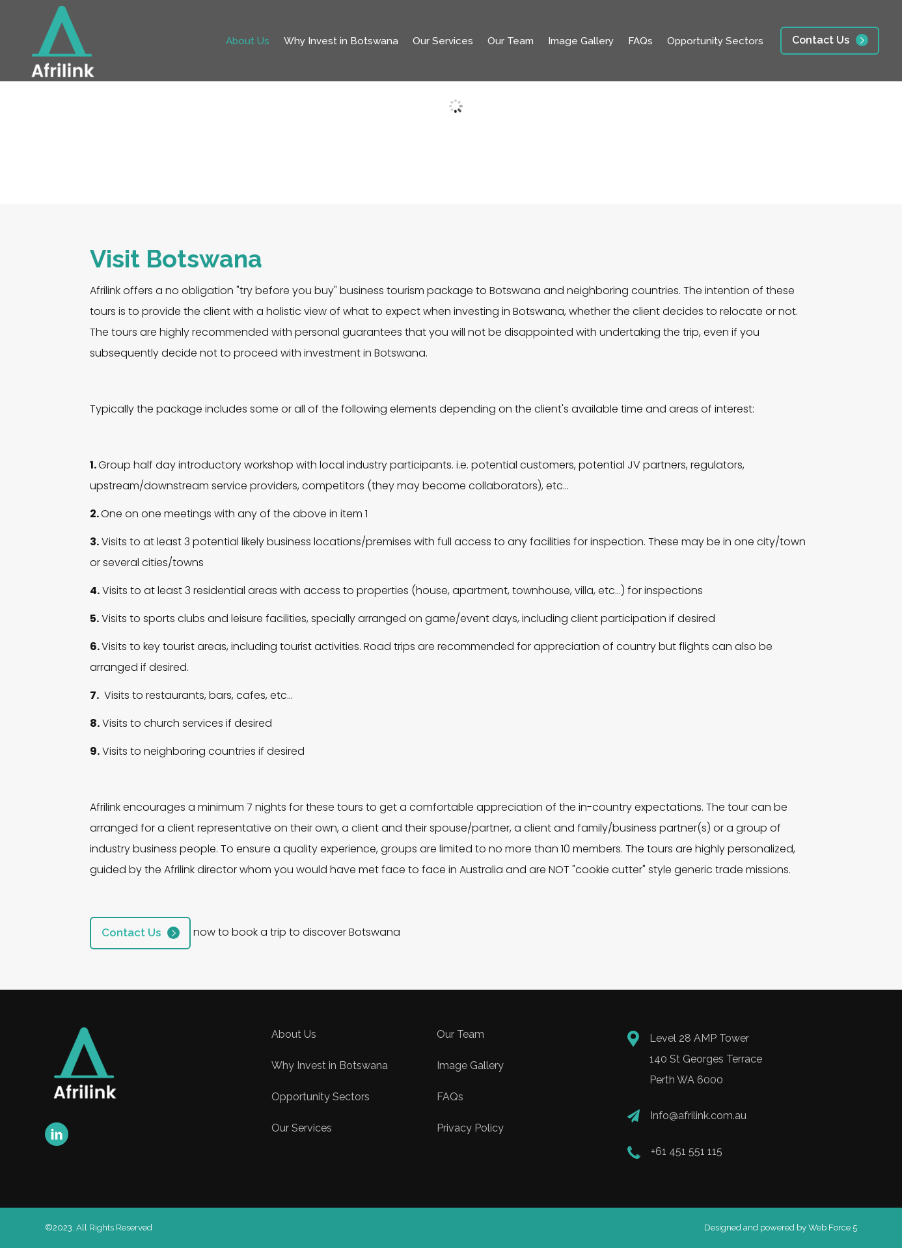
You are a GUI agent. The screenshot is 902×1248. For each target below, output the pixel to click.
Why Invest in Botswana (341, 41)
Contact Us (820, 40)
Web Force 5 (832, 1227)
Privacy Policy (470, 1128)
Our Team (510, 41)
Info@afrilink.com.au (698, 1115)
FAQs (640, 41)
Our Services (443, 41)
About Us (247, 41)
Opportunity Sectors (715, 41)
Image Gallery (581, 41)
